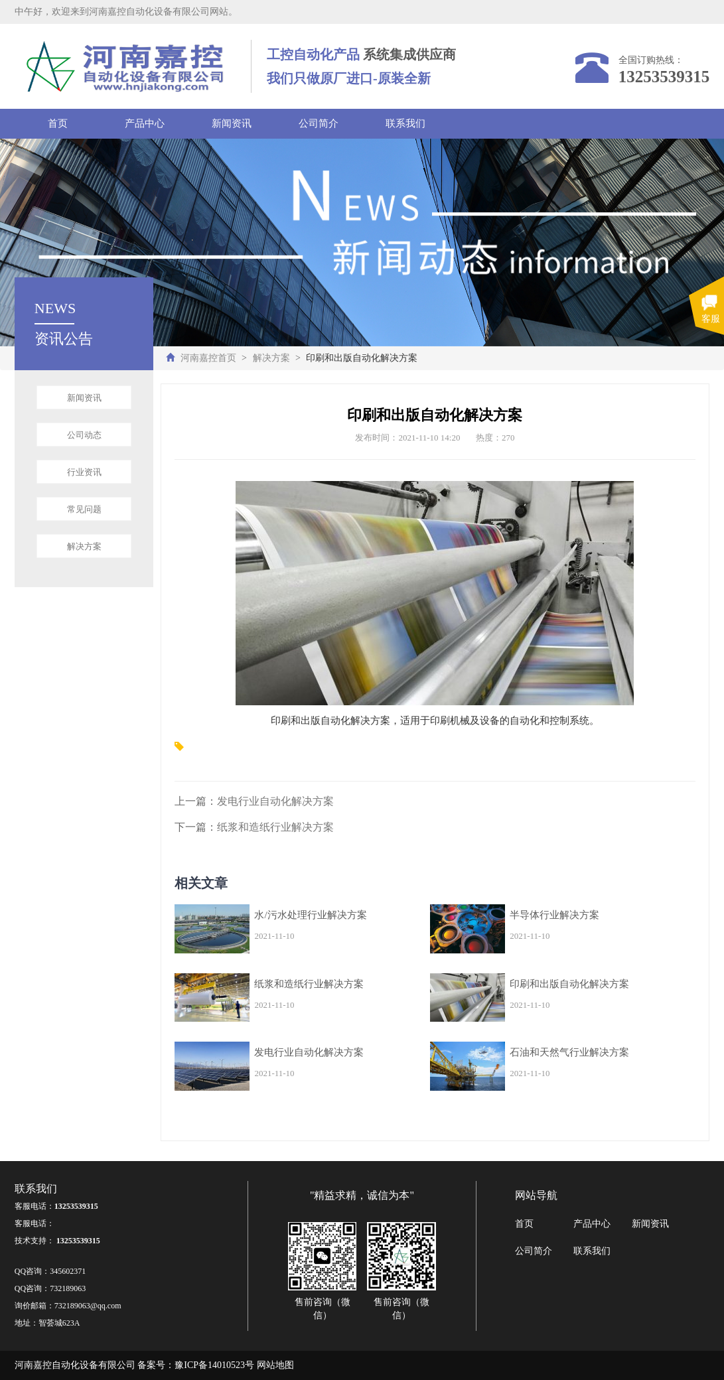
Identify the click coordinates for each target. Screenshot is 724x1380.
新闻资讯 (232, 123)
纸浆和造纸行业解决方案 (275, 827)
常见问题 (84, 509)
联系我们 (405, 123)
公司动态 (84, 435)
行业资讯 (84, 472)
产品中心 (145, 123)
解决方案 (271, 358)
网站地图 (275, 1365)
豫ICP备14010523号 (214, 1365)
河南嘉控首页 (208, 358)
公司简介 (318, 123)
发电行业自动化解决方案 (275, 801)
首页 (58, 123)
